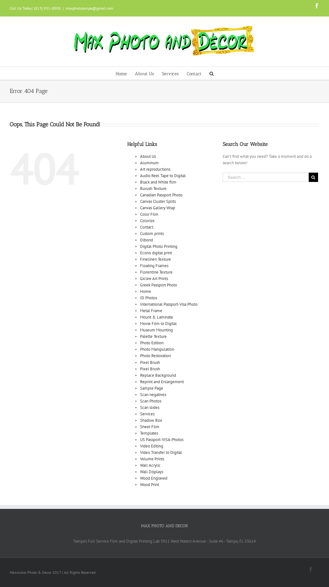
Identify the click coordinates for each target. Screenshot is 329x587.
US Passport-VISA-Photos (161, 439)
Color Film (149, 214)
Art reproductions (155, 169)
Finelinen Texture (155, 259)
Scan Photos (150, 401)
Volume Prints (152, 459)
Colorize (147, 220)
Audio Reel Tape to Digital (163, 175)
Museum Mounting (156, 330)
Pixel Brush (150, 362)
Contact (146, 227)
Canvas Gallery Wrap (157, 208)
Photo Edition (152, 343)
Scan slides (149, 407)
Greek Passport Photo (158, 285)
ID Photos (148, 298)
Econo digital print (156, 253)
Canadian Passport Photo (161, 195)
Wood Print (149, 484)
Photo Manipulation (157, 349)
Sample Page (151, 388)
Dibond (146, 240)
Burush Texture (153, 188)
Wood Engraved (153, 478)
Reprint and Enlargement (162, 381)
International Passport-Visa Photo (169, 304)
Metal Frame (151, 310)
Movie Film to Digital (158, 323)
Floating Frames (154, 265)
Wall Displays (151, 471)
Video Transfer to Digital (161, 452)
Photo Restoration (155, 355)
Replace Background (158, 375)
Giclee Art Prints (154, 278)
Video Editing (151, 446)
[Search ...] (266, 177)
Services (147, 414)
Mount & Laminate (156, 317)
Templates (149, 433)
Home (145, 291)
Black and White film (158, 182)
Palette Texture (153, 336)
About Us (148, 156)
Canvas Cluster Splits (158, 201)
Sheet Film (149, 426)
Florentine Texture (156, 272)
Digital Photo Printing (158, 246)
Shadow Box (151, 420)
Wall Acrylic (150, 465)
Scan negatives (153, 394)
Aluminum (149, 163)
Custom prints (152, 233)
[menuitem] (125, 73)
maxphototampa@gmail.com (89, 8)
